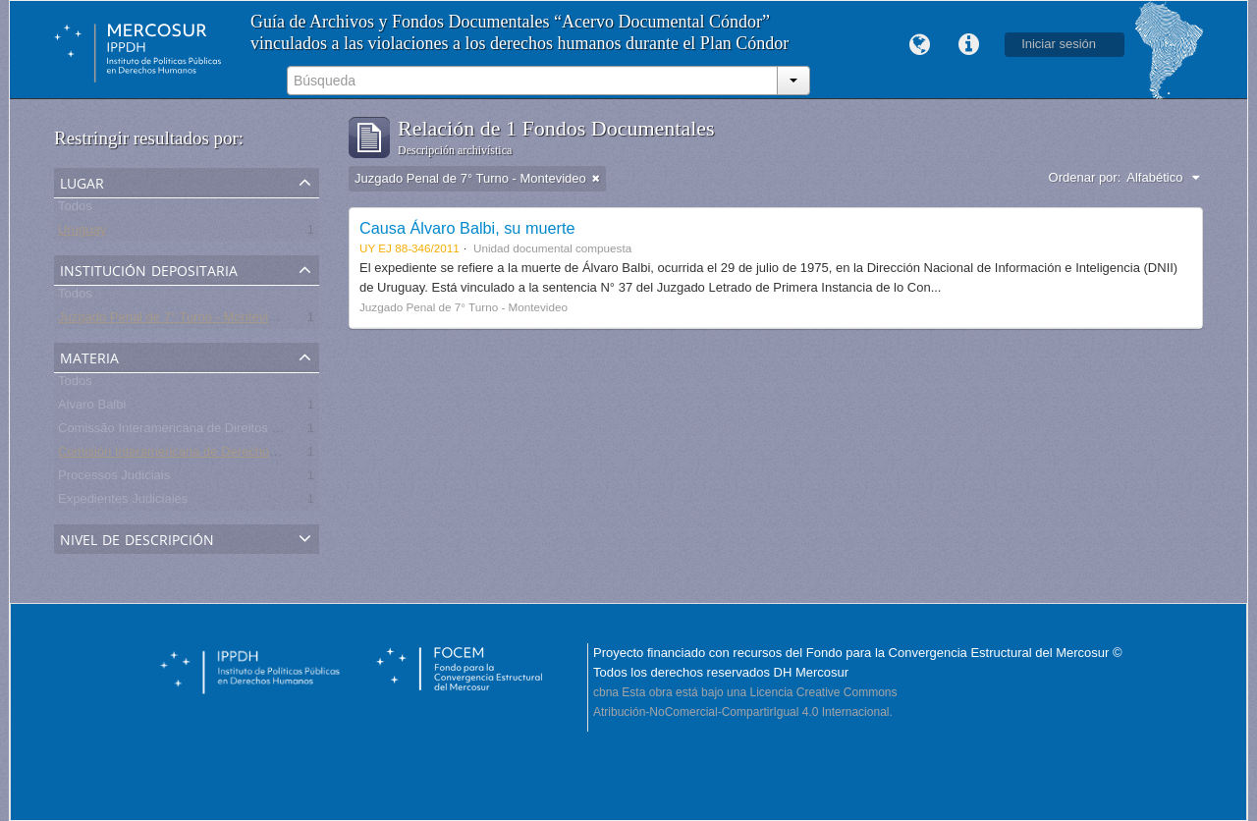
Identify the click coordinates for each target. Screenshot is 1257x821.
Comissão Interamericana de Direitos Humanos (192, 431)
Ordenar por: (1085, 177)
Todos (75, 209)
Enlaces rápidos (968, 45)
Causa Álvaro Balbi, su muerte (466, 228)
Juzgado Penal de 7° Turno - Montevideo (174, 320)
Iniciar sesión (1058, 43)
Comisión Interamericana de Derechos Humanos (196, 455)
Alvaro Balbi (92, 408)
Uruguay (82, 233)
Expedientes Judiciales (123, 502)
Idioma (919, 45)
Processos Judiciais (114, 478)
